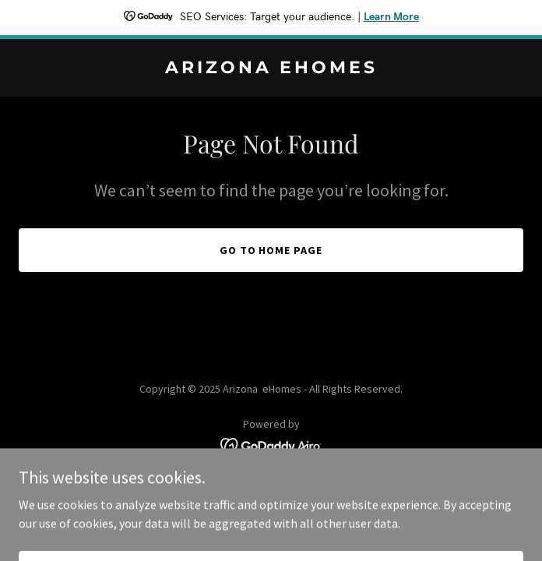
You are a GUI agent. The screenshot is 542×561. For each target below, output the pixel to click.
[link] (271, 68)
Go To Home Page (271, 250)
